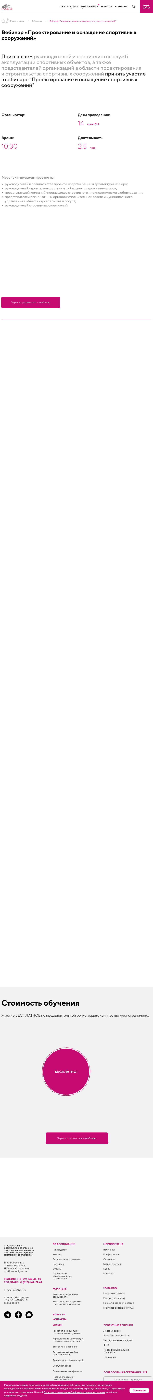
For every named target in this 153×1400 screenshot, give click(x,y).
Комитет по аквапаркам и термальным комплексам (67, 1302)
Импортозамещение (114, 1298)
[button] (146, 6)
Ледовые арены (112, 1330)
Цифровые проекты (114, 1293)
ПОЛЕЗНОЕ (110, 1287)
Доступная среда (62, 1365)
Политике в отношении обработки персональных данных (74, 1392)
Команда (57, 1254)
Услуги (74, 6)
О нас (63, 6)
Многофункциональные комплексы (116, 1351)
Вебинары (36, 21)
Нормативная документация (118, 1302)
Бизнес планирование (65, 1346)
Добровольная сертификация (125, 1372)
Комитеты (60, 1288)
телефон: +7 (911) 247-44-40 (22, 1278)
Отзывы (57, 1268)
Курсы (106, 1268)
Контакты (121, 6)
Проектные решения (118, 1325)
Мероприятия (89, 6)
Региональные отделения (66, 1259)
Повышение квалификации (67, 1371)
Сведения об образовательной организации (62, 1276)
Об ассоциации (64, 1244)
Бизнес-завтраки (112, 1263)
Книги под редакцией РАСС (118, 1307)
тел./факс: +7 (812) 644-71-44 (23, 1282)
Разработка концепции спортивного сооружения (66, 1332)
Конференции (111, 1254)
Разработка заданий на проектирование (65, 1353)
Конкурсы (108, 1273)
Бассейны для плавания (116, 1335)
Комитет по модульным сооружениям (65, 1295)
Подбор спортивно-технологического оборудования (63, 1379)
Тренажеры (109, 1357)
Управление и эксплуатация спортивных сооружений (68, 1339)
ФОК (106, 1345)
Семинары (109, 1259)
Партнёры (58, 1263)
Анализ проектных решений (68, 1360)
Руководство (60, 1249)
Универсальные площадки (117, 1340)
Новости (106, 6)
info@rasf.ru (19, 1289)
